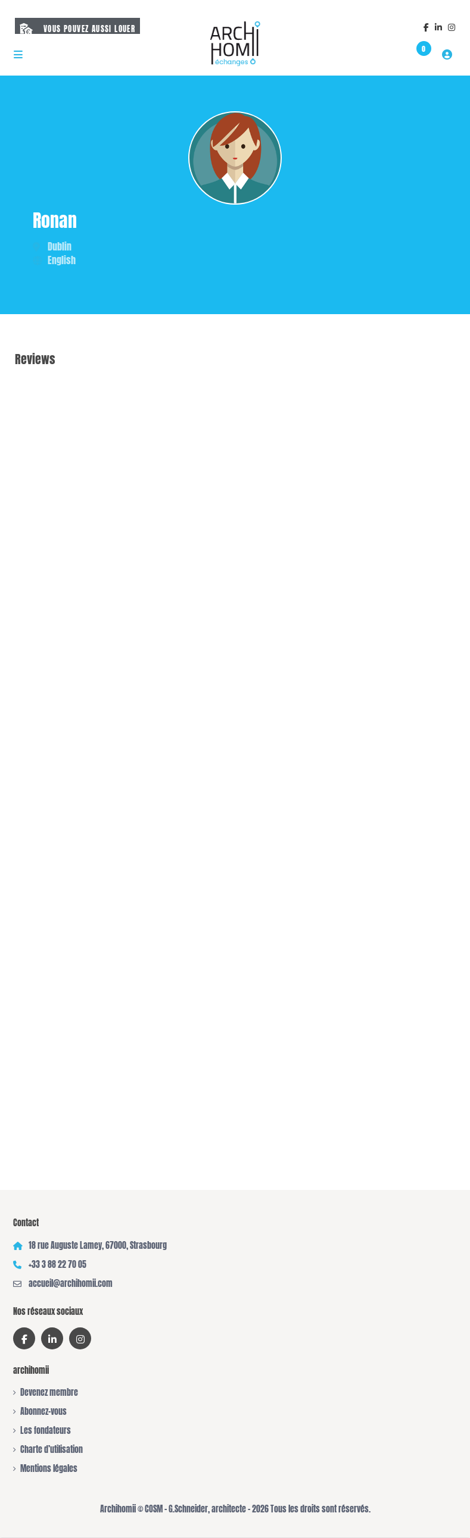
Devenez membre (49, 1392)
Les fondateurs (45, 1430)
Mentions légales (48, 1468)
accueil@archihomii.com (71, 1283)
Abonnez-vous (43, 1411)
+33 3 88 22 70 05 (57, 1264)
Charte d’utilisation (51, 1449)
